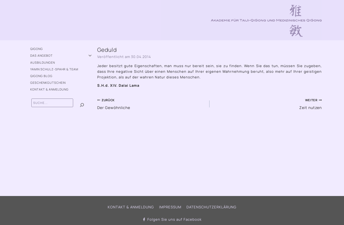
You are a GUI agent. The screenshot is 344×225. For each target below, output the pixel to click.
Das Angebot (41, 55)
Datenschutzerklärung (210, 207)
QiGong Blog (41, 76)
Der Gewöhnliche (151, 103)
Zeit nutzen (267, 103)
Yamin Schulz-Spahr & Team (54, 69)
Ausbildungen (42, 62)
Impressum (170, 207)
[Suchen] (82, 105)
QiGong (36, 49)
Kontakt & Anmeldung (49, 89)
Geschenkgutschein (48, 83)
